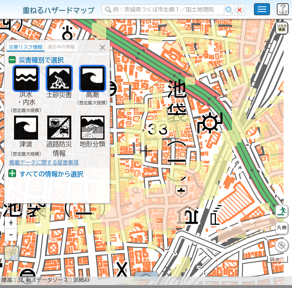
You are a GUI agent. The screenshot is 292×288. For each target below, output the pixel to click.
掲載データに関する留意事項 (44, 162)
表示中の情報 (61, 46)
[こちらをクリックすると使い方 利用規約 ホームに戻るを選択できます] (262, 9)
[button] (11, 226)
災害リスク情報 (25, 46)
